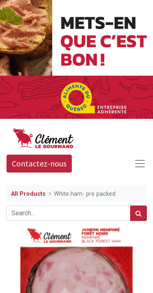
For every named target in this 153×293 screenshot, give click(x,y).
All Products (28, 193)
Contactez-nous (39, 163)
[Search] (138, 213)
